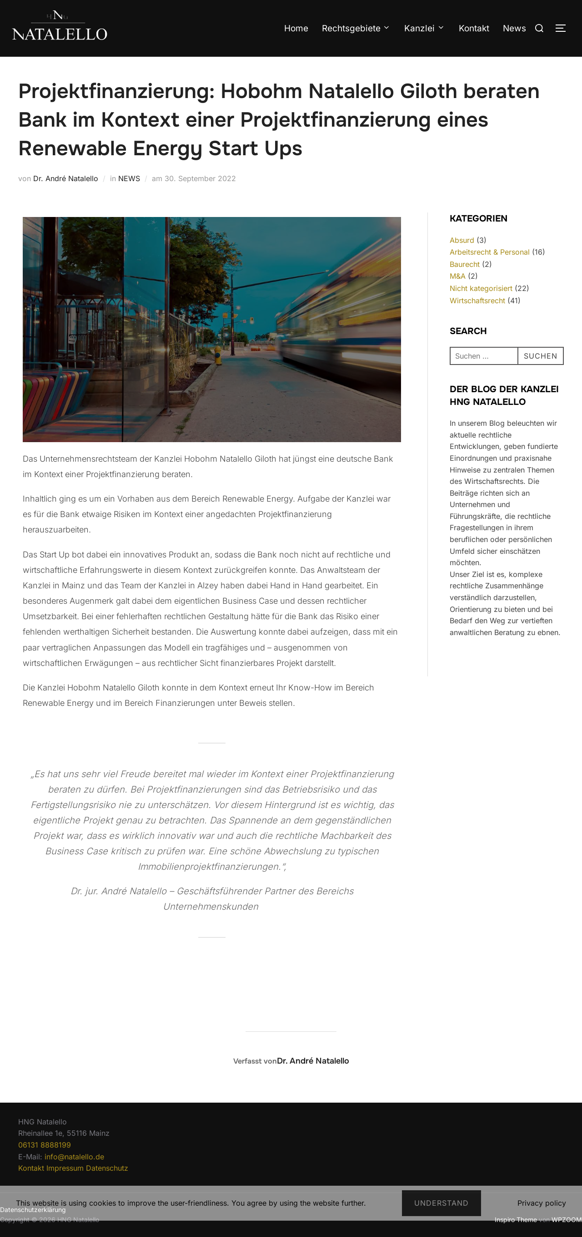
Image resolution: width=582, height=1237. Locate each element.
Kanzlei (424, 28)
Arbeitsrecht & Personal (490, 251)
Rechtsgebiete (356, 28)
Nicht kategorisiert (481, 288)
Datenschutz (107, 1168)
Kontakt (474, 28)
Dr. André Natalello (65, 178)
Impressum (65, 1168)
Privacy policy (541, 1202)
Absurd (462, 240)
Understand (441, 1202)
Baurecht (465, 264)
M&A (458, 276)
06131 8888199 (44, 1144)
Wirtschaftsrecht (477, 300)
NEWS (129, 178)
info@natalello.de (74, 1156)
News (514, 28)
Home (296, 28)
